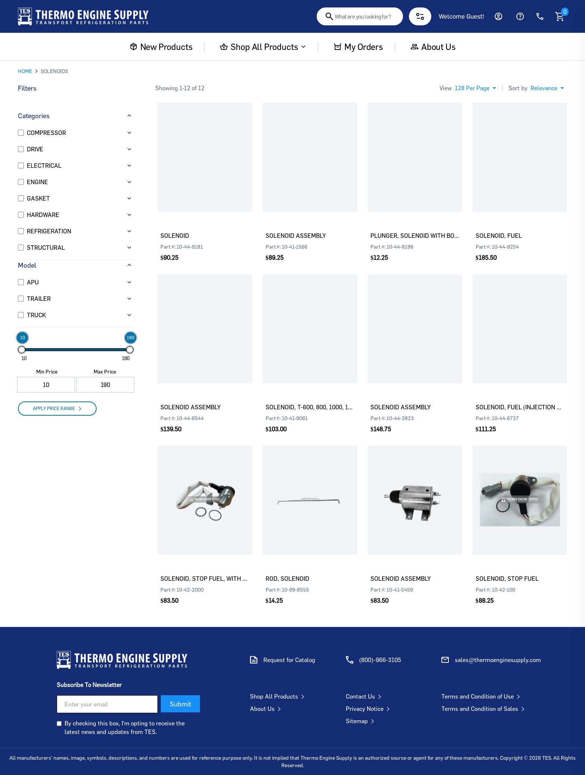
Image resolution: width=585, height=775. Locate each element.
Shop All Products (263, 46)
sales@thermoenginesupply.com (498, 660)
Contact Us (365, 696)
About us (433, 46)
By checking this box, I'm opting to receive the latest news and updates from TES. (125, 727)
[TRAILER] (21, 299)
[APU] (21, 282)
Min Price (46, 371)
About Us (267, 708)
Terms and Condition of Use (482, 696)
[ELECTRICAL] (21, 165)
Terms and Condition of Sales (484, 708)
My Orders (358, 46)
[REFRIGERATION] (21, 231)
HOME (25, 71)
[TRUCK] (21, 315)
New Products (161, 46)
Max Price (105, 371)
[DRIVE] (21, 149)
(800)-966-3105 (380, 660)
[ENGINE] (21, 182)
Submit (180, 704)
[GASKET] (21, 198)
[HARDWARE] (21, 215)
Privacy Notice (369, 708)
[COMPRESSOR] (21, 133)
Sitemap (361, 721)
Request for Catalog (289, 660)
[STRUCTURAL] (21, 248)
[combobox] (360, 16)
